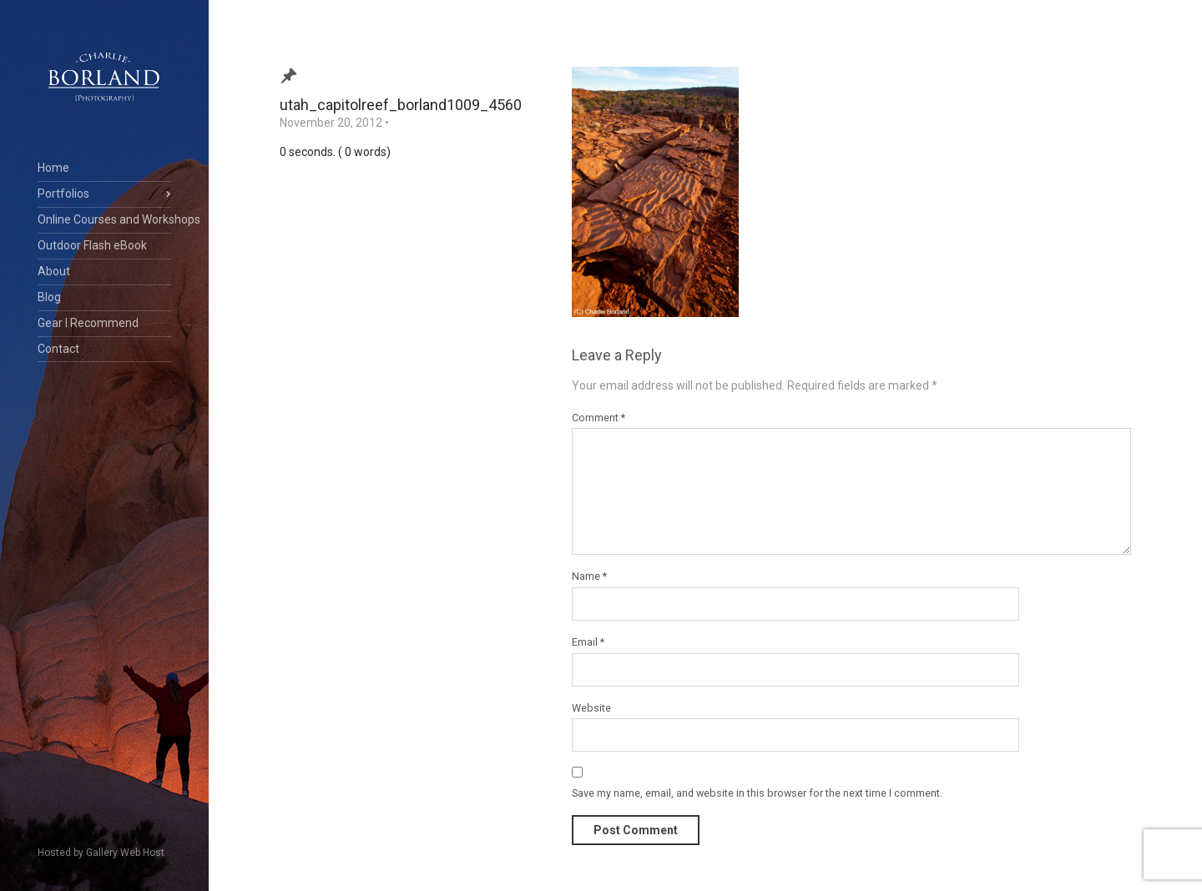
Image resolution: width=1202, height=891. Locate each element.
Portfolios (63, 193)
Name (589, 576)
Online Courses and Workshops (104, 219)
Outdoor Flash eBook (92, 245)
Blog (49, 297)
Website (591, 708)
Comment (598, 417)
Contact (58, 348)
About (54, 271)
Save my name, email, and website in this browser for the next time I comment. (757, 793)
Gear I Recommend (88, 323)
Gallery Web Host (125, 852)
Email (588, 642)
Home (53, 167)
